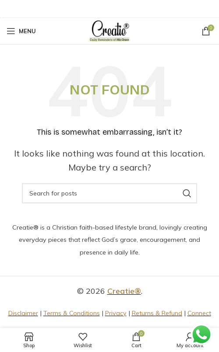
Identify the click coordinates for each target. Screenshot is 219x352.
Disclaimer (23, 313)
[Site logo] (109, 30)
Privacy (116, 313)
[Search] (109, 193)
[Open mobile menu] (21, 31)
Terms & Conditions (71, 313)
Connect (199, 313)
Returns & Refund (157, 313)
